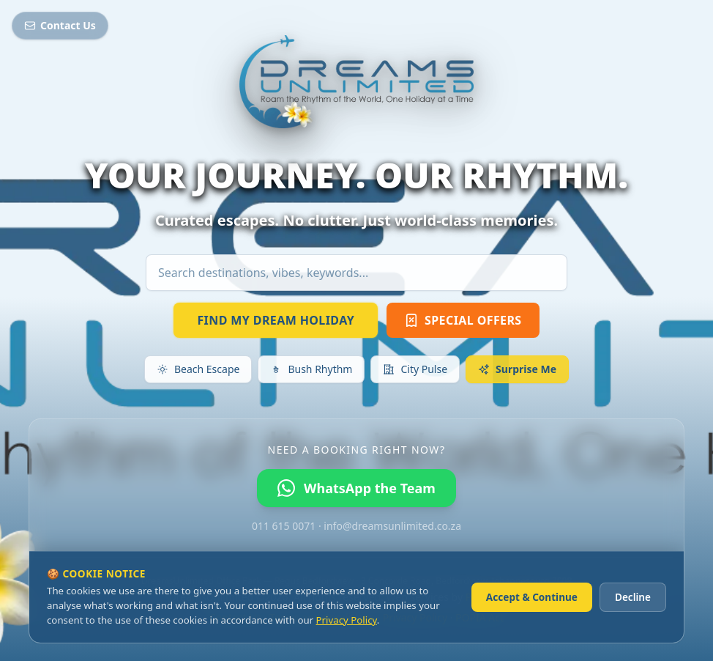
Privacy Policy (346, 620)
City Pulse (415, 369)
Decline (633, 597)
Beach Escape (198, 369)
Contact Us (60, 25)
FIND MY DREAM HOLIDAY (275, 320)
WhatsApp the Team (356, 488)
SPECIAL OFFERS (462, 320)
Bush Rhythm (311, 369)
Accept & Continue (532, 597)
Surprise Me (517, 369)
